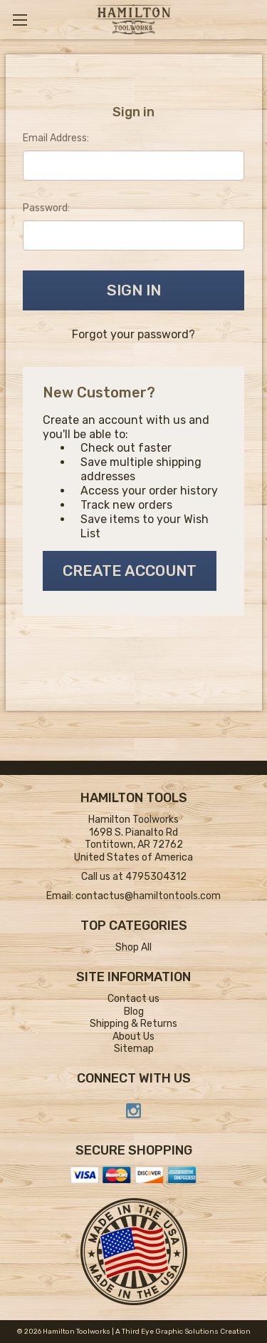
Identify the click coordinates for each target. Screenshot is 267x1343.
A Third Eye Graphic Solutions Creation (183, 1331)
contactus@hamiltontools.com (148, 896)
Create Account (130, 570)
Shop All (133, 947)
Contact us (133, 999)
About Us (133, 1036)
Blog (134, 1011)
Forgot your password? (133, 334)
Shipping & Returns (133, 1024)
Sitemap (134, 1049)
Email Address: (56, 138)
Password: (46, 208)
